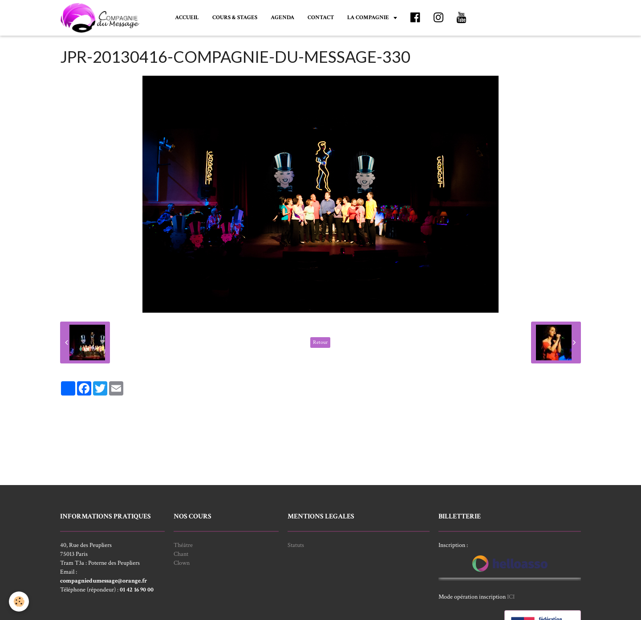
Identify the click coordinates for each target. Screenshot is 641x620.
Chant (181, 554)
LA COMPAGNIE (368, 17)
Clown (182, 563)
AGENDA (282, 17)
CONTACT (321, 17)
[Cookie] (19, 601)
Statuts (296, 545)
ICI (511, 597)
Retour (320, 342)
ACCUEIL (187, 17)
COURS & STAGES (234, 17)
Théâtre (183, 545)
